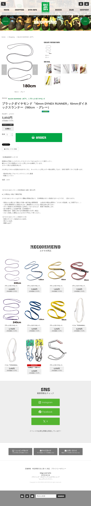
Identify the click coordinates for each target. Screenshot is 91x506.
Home (3, 37)
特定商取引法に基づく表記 (41, 469)
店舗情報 (28, 469)
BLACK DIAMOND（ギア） (26, 37)
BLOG (71, 10)
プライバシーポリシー (58, 469)
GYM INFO (32, 10)
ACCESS (58, 10)
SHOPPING (19, 10)
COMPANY (84, 10)
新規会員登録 (21, 496)
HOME (6, 10)
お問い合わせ (31, 496)
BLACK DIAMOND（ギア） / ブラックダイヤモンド (24, 99)
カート (86, 4)
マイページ (81, 4)
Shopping (12, 37)
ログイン (26, 496)
